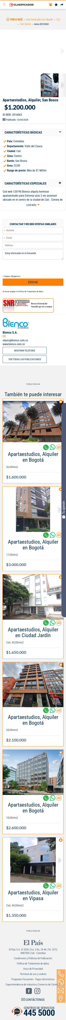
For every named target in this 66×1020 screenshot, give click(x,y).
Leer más (31, 205)
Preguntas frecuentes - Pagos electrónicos (33, 979)
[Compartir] (61, 5)
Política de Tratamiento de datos (30, 291)
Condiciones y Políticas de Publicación (33, 958)
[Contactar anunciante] (59, 448)
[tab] (33, 132)
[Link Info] (33, 463)
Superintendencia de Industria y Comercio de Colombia (33, 984)
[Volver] (5, 4)
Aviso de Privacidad (33, 968)
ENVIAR (33, 282)
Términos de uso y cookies (33, 974)
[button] (33, 132)
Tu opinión (63, 509)
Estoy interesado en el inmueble (33, 255)
